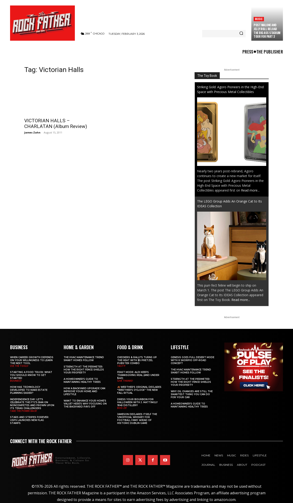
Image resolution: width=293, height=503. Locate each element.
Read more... (250, 190)
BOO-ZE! (122, 408)
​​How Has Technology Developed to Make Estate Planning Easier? (28, 390)
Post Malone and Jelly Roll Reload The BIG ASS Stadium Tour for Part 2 (267, 31)
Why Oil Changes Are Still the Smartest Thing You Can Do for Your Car (192, 394)
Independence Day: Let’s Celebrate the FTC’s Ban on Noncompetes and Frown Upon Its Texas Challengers (32, 404)
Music (259, 19)
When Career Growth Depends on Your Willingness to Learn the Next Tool (31, 360)
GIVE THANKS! (125, 381)
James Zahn (32, 132)
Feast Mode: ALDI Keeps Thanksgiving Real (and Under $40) (138, 375)
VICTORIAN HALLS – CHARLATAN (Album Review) (55, 123)
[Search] (241, 33)
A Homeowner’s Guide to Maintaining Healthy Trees (82, 380)
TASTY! (121, 366)
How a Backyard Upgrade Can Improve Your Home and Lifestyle (84, 391)
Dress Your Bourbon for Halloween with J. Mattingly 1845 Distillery (137, 402)
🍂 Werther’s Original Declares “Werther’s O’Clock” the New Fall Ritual (139, 390)
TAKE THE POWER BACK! (23, 411)
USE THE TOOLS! (19, 366)
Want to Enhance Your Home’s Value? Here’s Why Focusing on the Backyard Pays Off (85, 403)
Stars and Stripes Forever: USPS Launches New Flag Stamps (29, 420)
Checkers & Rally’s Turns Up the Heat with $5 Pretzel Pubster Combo (137, 360)
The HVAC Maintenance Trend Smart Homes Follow (84, 359)
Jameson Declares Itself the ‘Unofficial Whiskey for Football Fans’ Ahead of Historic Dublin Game (137, 419)
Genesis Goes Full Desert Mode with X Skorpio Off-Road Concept (192, 360)
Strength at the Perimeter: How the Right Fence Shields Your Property (84, 369)
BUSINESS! (16, 381)
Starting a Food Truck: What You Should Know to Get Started (31, 375)
